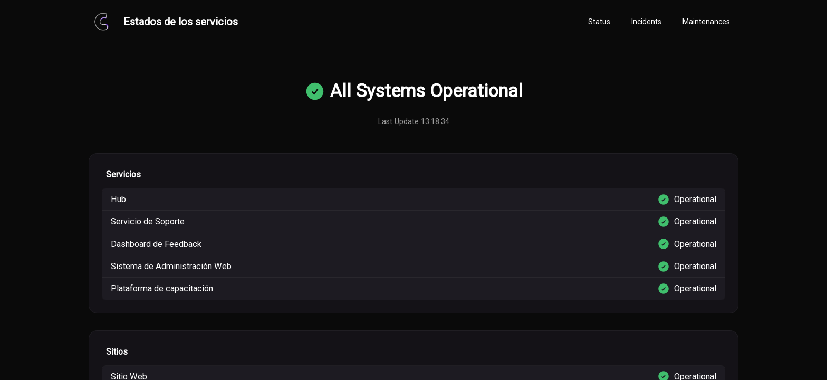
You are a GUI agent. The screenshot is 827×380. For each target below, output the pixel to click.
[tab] (599, 22)
